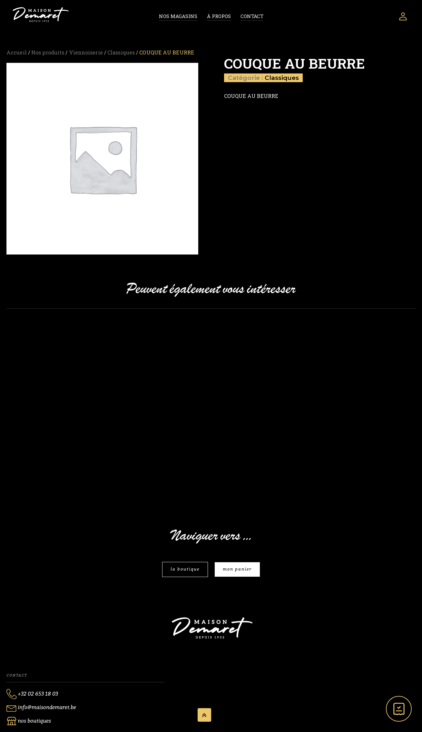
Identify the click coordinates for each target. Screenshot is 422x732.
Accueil (16, 52)
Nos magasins (178, 16)
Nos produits (47, 52)
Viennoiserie (86, 52)
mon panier (237, 569)
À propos (219, 16)
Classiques (121, 52)
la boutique (185, 569)
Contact (251, 16)
